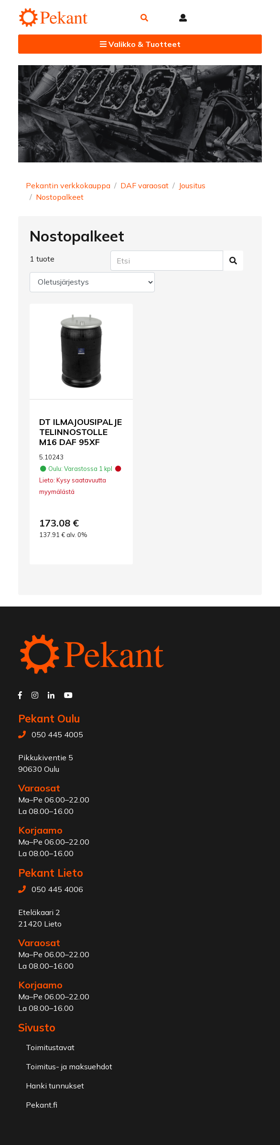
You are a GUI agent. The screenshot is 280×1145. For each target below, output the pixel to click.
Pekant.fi (41, 1105)
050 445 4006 (57, 889)
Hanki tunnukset (55, 1085)
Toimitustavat (50, 1047)
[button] (144, 18)
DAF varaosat (144, 185)
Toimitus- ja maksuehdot (69, 1066)
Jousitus (192, 185)
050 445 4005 (57, 734)
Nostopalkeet (60, 197)
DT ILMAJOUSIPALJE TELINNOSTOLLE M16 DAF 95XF (80, 431)
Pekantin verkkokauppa (68, 185)
